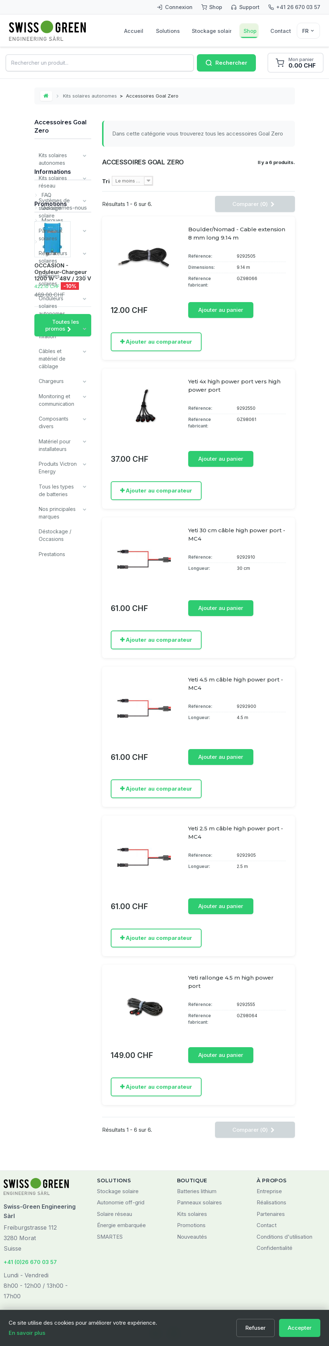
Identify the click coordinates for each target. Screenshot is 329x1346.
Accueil (133, 31)
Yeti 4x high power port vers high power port (234, 385)
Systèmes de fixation (54, 331)
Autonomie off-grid (120, 1202)
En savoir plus (27, 1332)
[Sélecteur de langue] (308, 31)
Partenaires (271, 1213)
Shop (250, 31)
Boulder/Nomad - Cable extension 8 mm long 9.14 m (236, 233)
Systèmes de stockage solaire (54, 207)
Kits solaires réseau (53, 181)
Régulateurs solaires (53, 256)
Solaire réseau (114, 1213)
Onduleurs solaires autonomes (52, 304)
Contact (280, 31)
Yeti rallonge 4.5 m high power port (231, 981)
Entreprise (269, 1190)
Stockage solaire (211, 31)
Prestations (52, 551)
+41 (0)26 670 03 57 (30, 1261)
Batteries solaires (49, 278)
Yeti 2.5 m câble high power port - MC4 (235, 832)
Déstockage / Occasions (55, 532)
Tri (106, 181)
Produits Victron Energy (58, 465)
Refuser (255, 1327)
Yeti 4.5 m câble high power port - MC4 (235, 683)
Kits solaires (192, 1213)
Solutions (168, 31)
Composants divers (53, 420)
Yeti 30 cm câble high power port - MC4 (236, 534)
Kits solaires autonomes (90, 96)
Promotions (50, 670)
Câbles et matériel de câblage (52, 357)
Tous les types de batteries (56, 488)
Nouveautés (192, 1236)
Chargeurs (51, 380)
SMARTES (110, 1236)
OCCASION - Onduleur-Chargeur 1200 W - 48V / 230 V (62, 739)
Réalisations (271, 1202)
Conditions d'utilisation (284, 1236)
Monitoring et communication (56, 398)
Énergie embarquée (121, 1224)
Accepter (300, 1327)
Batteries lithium (196, 1190)
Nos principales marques (57, 510)
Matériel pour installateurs (55, 443)
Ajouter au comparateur (159, 341)
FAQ (45, 593)
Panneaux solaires (51, 234)
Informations (52, 573)
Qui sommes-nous (63, 606)
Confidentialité (274, 1247)
